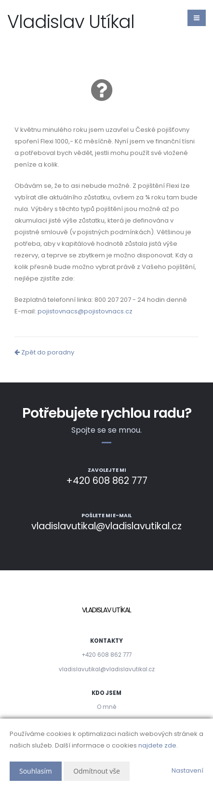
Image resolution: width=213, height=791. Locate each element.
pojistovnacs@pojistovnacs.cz (85, 311)
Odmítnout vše (96, 771)
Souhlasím (35, 771)
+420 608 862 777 (106, 655)
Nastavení (187, 770)
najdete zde (157, 745)
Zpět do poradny (44, 352)
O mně (106, 707)
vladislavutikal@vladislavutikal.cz (107, 669)
